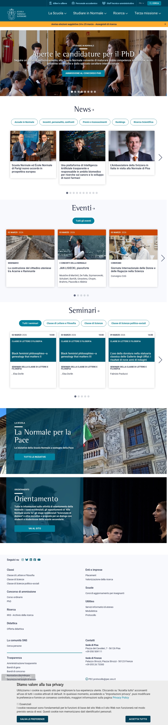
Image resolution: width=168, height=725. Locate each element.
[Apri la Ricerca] (154, 3)
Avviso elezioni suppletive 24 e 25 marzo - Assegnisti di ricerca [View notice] (84, 24)
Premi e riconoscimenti (95, 122)
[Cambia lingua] (143, 3)
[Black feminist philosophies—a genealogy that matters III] (82, 360)
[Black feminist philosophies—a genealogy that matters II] (33, 360)
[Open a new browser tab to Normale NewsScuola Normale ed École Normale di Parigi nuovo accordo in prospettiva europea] (33, 154)
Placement (90, 575)
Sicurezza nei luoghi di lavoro (21, 679)
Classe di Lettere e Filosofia (61, 323)
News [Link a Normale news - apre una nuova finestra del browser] (84, 110)
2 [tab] (75, 92)
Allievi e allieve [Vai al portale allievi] (58, 3)
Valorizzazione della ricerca (99, 579)
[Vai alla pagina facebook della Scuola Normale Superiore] (35, 559)
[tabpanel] (83, 63)
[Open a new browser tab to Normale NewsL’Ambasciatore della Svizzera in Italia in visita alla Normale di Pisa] (132, 153)
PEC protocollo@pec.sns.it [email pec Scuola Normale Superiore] (100, 679)
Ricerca (119, 13)
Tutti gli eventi (83, 220)
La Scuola (55, 13)
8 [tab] (94, 92)
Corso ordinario (15, 597)
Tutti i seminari (30, 323)
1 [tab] (72, 92)
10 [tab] (96, 193)
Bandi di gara (13, 667)
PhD (9, 601)
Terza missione (146, 13)
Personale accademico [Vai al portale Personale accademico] (84, 3)
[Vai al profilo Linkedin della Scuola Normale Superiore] (31, 559)
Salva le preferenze (32, 719)
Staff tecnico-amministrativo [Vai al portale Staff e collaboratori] (118, 3)
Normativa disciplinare (18, 675)
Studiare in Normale (88, 13)
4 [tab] (81, 92)
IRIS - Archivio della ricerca (20, 615)
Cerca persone (14, 646)
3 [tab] (78, 92)
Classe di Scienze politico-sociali (128, 323)
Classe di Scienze (93, 323)
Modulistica (91, 611)
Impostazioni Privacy (18, 677)
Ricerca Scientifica (143, 122)
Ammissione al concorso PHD (83, 73)
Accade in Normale (24, 122)
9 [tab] (93, 193)
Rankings (120, 122)
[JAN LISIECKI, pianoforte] (82, 258)
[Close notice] (165, 24)
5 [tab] (85, 92)
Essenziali (25, 704)
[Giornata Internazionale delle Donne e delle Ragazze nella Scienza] (133, 255)
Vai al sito (35, 528)
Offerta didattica (15, 629)
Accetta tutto (138, 719)
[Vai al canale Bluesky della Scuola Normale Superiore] (26, 559)
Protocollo (90, 615)
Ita (140, 3)
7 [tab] (91, 92)
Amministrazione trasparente (22, 663)
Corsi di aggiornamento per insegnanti (104, 593)
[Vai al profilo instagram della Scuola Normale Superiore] (22, 559)
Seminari (84, 311)
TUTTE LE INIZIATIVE (35, 457)
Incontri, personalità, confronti (58, 122)
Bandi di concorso (16, 671)
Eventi (83, 208)
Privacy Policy (121, 697)
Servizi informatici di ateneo (99, 607)
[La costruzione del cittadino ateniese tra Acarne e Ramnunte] (30, 253)
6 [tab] (88, 92)
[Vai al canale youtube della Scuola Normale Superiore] (39, 559)
